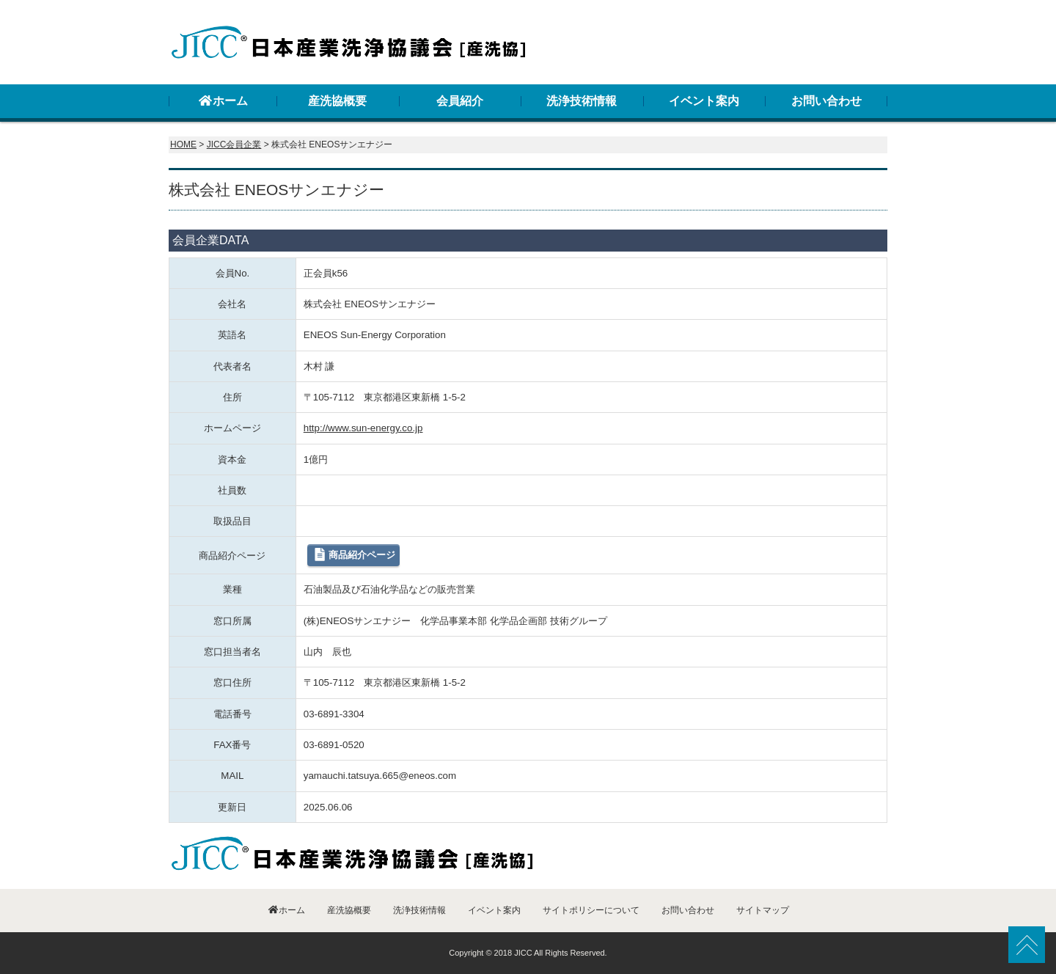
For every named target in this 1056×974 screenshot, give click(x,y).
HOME (183, 144)
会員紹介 (459, 101)
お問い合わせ (826, 101)
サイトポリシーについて (591, 910)
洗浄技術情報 (581, 101)
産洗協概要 (337, 101)
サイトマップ (762, 910)
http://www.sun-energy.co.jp (363, 427)
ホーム (223, 101)
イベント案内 (704, 101)
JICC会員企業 (234, 144)
